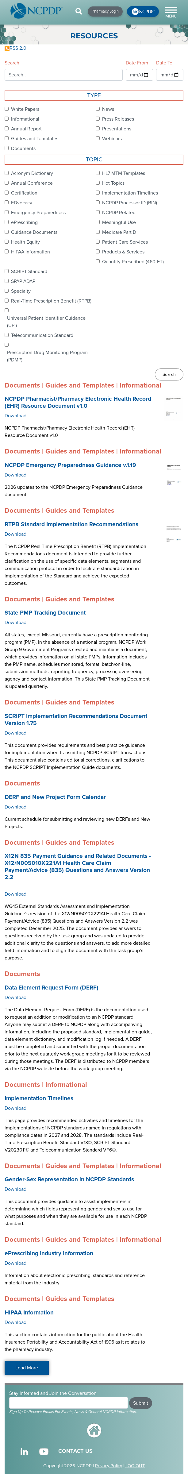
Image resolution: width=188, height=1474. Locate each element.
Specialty (21, 291)
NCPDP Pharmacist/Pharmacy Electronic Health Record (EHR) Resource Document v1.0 (78, 402)
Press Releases (118, 119)
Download (15, 416)
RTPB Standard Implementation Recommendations (71, 524)
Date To (164, 63)
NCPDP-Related (119, 213)
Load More (26, 1368)
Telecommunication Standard (42, 335)
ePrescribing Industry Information (49, 1253)
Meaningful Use (119, 222)
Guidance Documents (34, 232)
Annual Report (26, 129)
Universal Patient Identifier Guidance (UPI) (46, 322)
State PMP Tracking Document (45, 612)
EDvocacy (21, 203)
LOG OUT (135, 1465)
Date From (137, 63)
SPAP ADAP (23, 281)
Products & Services (123, 252)
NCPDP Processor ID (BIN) (129, 203)
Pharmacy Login (105, 11)
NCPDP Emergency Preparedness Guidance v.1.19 (70, 465)
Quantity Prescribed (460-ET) (133, 262)
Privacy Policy (108, 1465)
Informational (25, 119)
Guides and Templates (34, 139)
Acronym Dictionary (32, 173)
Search (12, 63)
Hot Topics (113, 183)
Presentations (116, 129)
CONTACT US (75, 1451)
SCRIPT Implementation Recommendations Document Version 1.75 (76, 719)
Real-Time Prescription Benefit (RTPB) (51, 301)
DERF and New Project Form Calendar (55, 797)
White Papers (25, 109)
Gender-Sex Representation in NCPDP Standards (69, 1179)
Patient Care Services (125, 242)
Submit (140, 1403)
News (108, 109)
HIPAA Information (30, 252)
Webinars (112, 139)
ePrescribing (24, 222)
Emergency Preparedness (38, 213)
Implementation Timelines (130, 193)
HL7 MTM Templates (123, 173)
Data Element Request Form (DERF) (51, 987)
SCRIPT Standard (29, 271)
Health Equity (25, 242)
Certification (24, 193)
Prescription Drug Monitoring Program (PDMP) (47, 356)
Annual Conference (32, 183)
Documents (23, 148)
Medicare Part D (119, 232)
